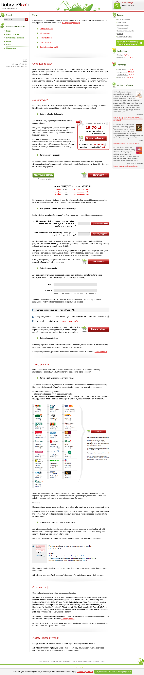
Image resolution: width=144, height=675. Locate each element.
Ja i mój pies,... (122, 74)
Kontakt (120, 34)
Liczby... (120, 55)
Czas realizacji (45, 42)
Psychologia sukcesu (15, 38)
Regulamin (66, 661)
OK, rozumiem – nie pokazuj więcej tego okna (113, 672)
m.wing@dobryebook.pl (19, 66)
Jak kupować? (45, 33)
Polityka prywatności (91, 661)
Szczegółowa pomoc (124, 36)
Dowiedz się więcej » (85, 672)
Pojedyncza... (122, 57)
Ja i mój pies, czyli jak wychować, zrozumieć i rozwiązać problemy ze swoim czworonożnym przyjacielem (128, 119)
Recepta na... (122, 77)
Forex (8, 31)
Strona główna (44, 661)
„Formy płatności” (100, 352)
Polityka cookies (77, 661)
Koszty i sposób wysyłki (49, 47)
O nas (59, 661)
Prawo (8, 41)
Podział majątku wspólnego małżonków (126, 166)
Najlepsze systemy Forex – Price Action (126, 143)
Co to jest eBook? (46, 29)
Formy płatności (46, 38)
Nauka (8, 45)
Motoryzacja (11, 48)
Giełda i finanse (12, 34)
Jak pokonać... (122, 69)
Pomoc (102, 661)
